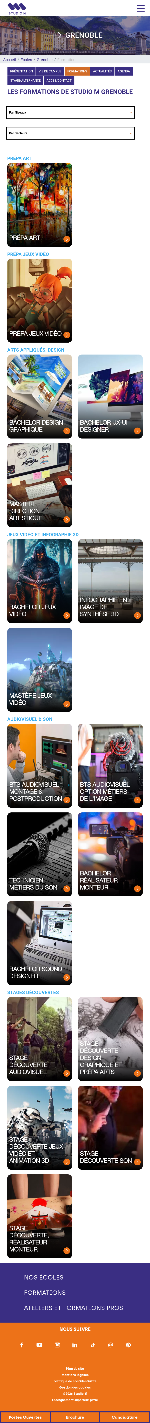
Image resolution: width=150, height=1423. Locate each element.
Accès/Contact (59, 80)
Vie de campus (50, 71)
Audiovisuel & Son (29, 719)
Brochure (75, 1417)
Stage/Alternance (25, 80)
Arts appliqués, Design (35, 350)
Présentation (21, 71)
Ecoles (26, 59)
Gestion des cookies (75, 1387)
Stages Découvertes (33, 992)
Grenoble (45, 59)
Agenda (124, 71)
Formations (77, 71)
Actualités (102, 71)
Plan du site (75, 1369)
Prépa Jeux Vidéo (28, 254)
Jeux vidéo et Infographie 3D (43, 534)
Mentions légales (75, 1375)
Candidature (125, 1417)
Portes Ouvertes (25, 1417)
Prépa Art (19, 158)
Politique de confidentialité (75, 1381)
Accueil (9, 59)
